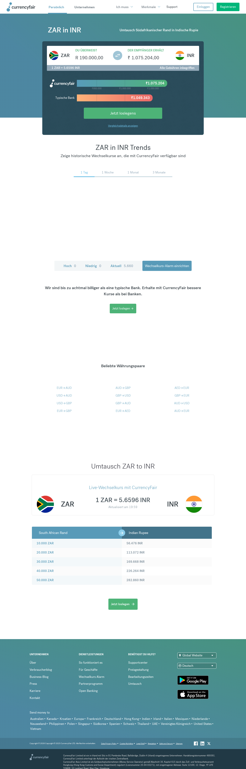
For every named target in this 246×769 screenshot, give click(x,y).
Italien (168, 719)
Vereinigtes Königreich (176, 724)
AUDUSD (181, 403)
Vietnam (35, 729)
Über (33, 663)
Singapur (84, 724)
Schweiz (128, 724)
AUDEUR (181, 411)
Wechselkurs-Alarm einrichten (167, 266)
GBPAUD (123, 403)
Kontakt (35, 698)
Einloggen (203, 7)
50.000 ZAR (45, 580)
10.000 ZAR (45, 543)
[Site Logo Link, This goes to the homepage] (26, 7)
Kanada (52, 719)
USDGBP (64, 403)
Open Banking (88, 691)
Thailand (143, 724)
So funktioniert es (90, 663)
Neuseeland (38, 724)
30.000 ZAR (45, 562)
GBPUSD (123, 396)
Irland (157, 719)
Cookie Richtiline (126, 743)
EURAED (123, 411)
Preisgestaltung (138, 670)
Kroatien (65, 719)
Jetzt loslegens (123, 113)
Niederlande (200, 719)
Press (33, 684)
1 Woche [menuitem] (108, 172)
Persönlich (56, 7)
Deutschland (112, 719)
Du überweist (86, 50)
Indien (146, 719)
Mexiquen (182, 719)
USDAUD (64, 396)
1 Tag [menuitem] (84, 172)
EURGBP (64, 411)
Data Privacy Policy (109, 743)
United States (203, 724)
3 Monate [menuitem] (159, 172)
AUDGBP (123, 388)
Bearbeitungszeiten (141, 677)
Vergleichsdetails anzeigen (123, 125)
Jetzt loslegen (123, 308)
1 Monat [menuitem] (133, 172)
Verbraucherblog (41, 670)
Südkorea (99, 724)
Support (171, 7)
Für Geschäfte (88, 670)
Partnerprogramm (91, 684)
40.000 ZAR (45, 571)
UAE (155, 724)
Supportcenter (138, 663)
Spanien (114, 724)
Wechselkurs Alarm (91, 677)
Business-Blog (39, 677)
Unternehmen (84, 7)
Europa (79, 719)
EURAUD (64, 388)
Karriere (35, 691)
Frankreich (94, 719)
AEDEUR (182, 388)
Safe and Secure (166, 743)
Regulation (152, 743)
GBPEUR (182, 396)
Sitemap (179, 743)
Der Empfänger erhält (146, 50)
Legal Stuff (140, 743)
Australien (37, 719)
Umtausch (135, 684)
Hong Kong (131, 719)
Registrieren (228, 7)
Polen (71, 724)
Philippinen (56, 724)
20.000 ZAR (45, 552)
